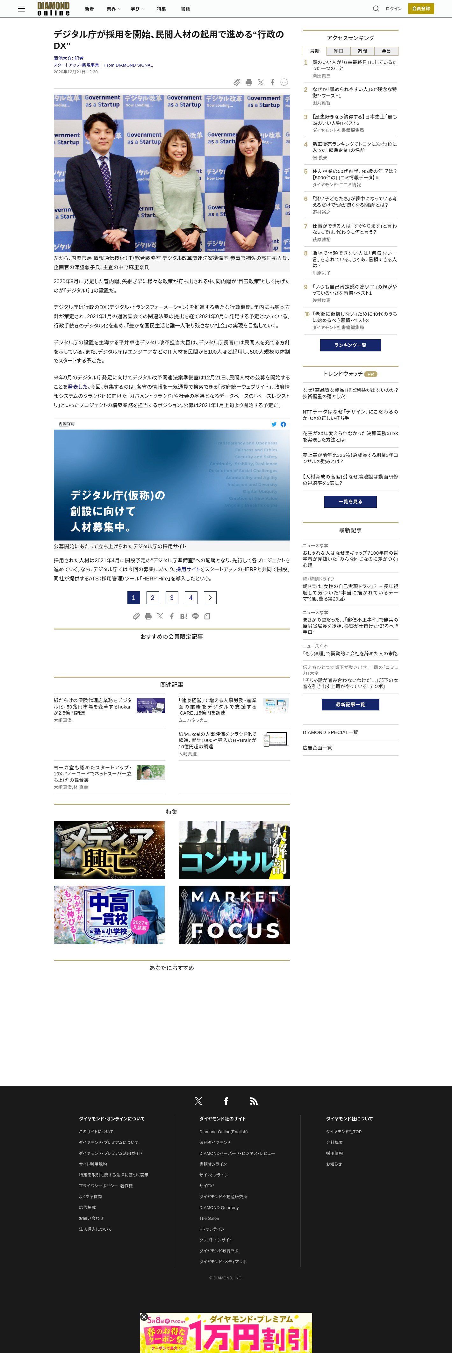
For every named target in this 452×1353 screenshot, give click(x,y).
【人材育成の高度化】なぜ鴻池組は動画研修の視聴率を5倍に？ (350, 480)
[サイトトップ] (83, 11)
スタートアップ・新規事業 (76, 65)
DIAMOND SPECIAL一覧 (330, 732)
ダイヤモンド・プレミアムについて (109, 1142)
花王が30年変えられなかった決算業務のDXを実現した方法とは (350, 437)
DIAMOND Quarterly (219, 1207)
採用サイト (188, 569)
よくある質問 (90, 1196)
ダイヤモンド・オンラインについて (112, 1118)
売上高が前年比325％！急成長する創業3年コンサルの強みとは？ (350, 458)
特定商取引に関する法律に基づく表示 (113, 1175)
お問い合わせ (91, 1218)
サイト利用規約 (93, 1164)
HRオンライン (212, 1229)
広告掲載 (87, 1207)
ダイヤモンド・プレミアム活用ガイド (110, 1153)
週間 (363, 51)
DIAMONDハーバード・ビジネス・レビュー (237, 1153)
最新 (315, 51)
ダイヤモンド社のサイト (222, 1118)
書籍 (221, 11)
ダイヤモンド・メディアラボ (223, 1261)
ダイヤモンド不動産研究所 (223, 1196)
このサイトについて (96, 1131)
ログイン (358, 11)
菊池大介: (69, 58)
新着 (125, 11)
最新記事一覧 (350, 704)
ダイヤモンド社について (349, 1118)
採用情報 (334, 1153)
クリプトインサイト (216, 1240)
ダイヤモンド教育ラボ (218, 1251)
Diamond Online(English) (223, 1131)
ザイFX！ (207, 1186)
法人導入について (95, 1229)
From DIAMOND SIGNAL (128, 65)
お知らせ (334, 1164)
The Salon (209, 1218)
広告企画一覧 (317, 748)
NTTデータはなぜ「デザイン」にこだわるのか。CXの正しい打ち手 (350, 415)
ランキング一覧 (350, 345)
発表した (78, 387)
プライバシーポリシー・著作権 (106, 1186)
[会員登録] (385, 11)
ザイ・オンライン (213, 1175)
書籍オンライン (213, 1164)
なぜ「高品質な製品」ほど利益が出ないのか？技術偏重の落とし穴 (350, 393)
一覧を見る (350, 501)
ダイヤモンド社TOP (344, 1131)
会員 (386, 51)
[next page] (210, 597)
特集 (197, 11)
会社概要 (334, 1142)
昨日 (339, 51)
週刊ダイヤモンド (215, 1142)
